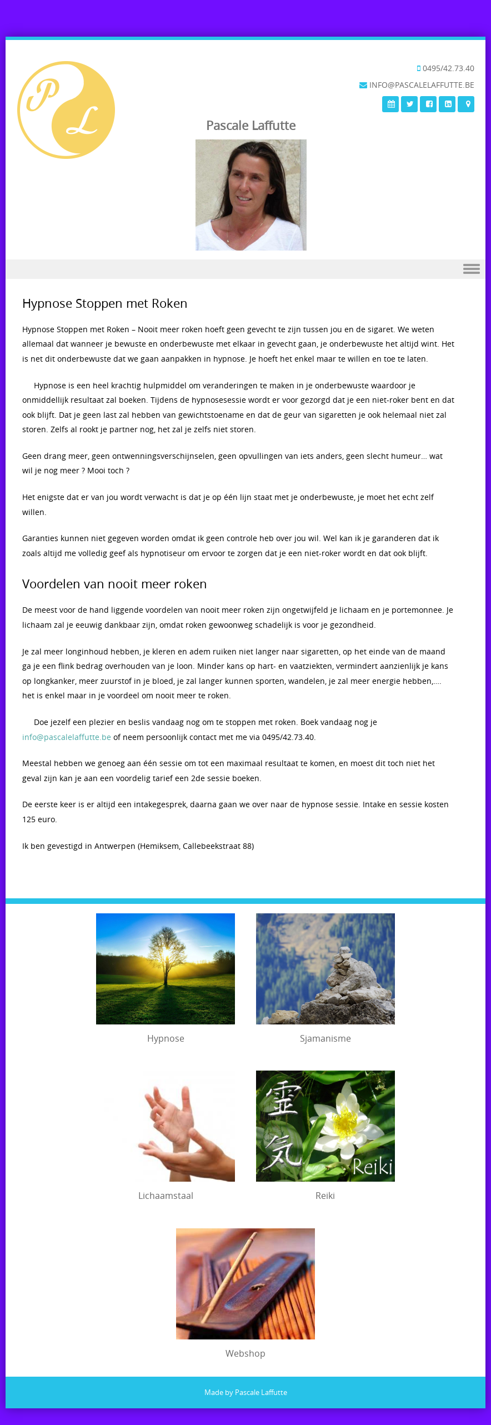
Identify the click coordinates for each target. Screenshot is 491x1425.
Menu (245, 269)
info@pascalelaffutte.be (66, 737)
